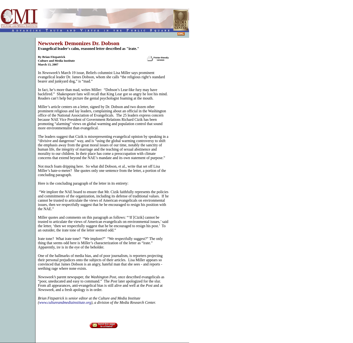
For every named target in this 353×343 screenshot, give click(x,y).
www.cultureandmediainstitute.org (65, 302)
